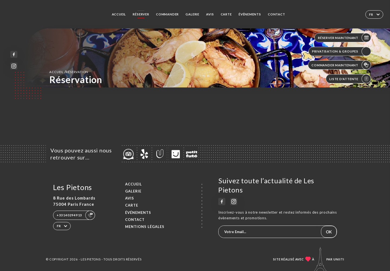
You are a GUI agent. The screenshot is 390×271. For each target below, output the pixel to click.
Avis (210, 14)
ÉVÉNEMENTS (250, 14)
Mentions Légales (144, 226)
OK (329, 231)
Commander (167, 14)
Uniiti (338, 259)
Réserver (141, 14)
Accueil (119, 14)
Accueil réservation (68, 72)
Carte (226, 14)
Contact (276, 14)
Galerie (192, 14)
